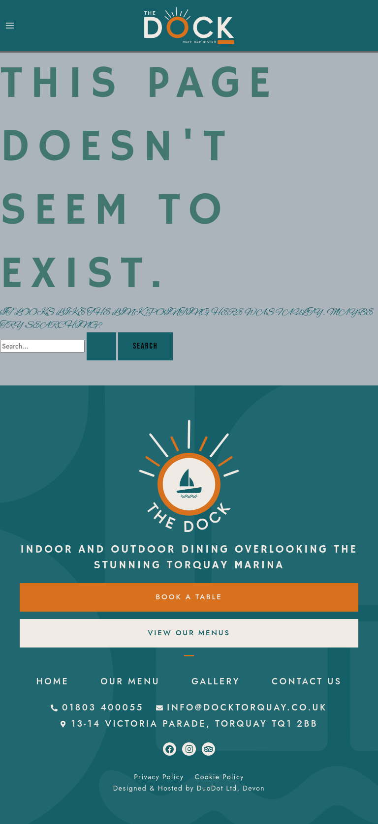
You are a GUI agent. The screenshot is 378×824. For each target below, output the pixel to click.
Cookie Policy (219, 777)
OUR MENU (181, 664)
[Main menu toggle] (10, 26)
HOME (103, 664)
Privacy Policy (159, 777)
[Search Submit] (101, 346)
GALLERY (267, 664)
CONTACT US (189, 681)
